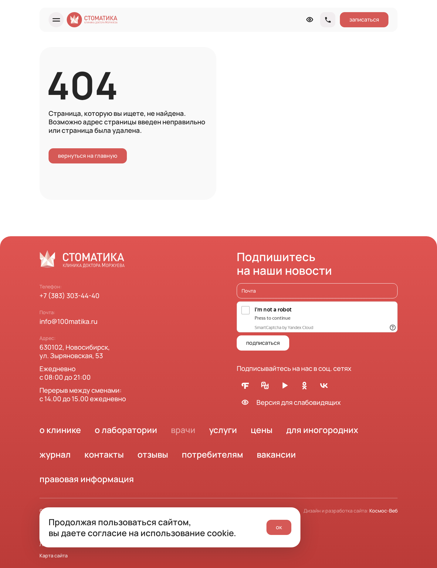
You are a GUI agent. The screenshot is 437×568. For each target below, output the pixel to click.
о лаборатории (126, 429)
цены (262, 429)
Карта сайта (53, 555)
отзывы (152, 454)
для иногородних (322, 429)
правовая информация (86, 479)
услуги (223, 429)
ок (279, 527)
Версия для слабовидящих (289, 402)
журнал (55, 454)
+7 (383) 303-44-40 (69, 295)
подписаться (263, 342)
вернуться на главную (87, 155)
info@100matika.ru (68, 321)
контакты (104, 454)
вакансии (276, 454)
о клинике (60, 429)
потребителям (212, 454)
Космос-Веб (383, 510)
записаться (364, 19)
